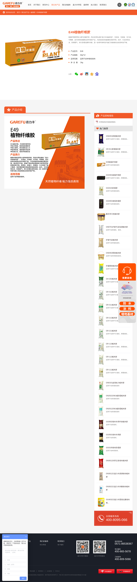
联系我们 (40, 571)
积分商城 (43, 545)
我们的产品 (25, 12)
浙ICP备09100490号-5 (51, 575)
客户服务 (61, 545)
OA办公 (57, 571)
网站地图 (32, 571)
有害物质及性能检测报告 (107, 122)
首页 (18, 12)
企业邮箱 (49, 571)
